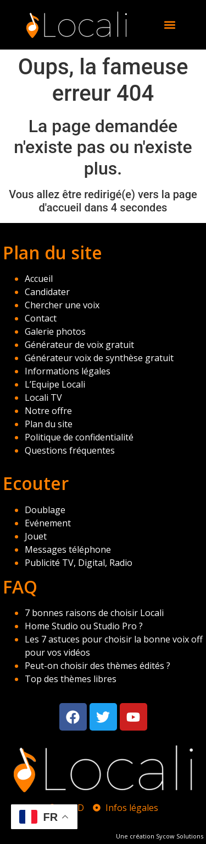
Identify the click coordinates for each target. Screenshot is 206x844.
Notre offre (48, 411)
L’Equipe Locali (55, 384)
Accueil (39, 279)
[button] (169, 24)
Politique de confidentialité (79, 437)
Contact (41, 318)
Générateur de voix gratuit (79, 345)
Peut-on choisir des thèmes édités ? (97, 666)
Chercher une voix (62, 305)
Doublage (45, 510)
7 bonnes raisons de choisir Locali (94, 613)
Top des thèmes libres (70, 679)
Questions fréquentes (70, 450)
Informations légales (67, 371)
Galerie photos (55, 331)
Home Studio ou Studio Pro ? (84, 626)
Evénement (48, 523)
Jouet (36, 536)
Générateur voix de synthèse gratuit (99, 358)
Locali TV (43, 397)
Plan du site (49, 424)
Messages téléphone (68, 549)
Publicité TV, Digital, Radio (78, 563)
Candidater (47, 292)
